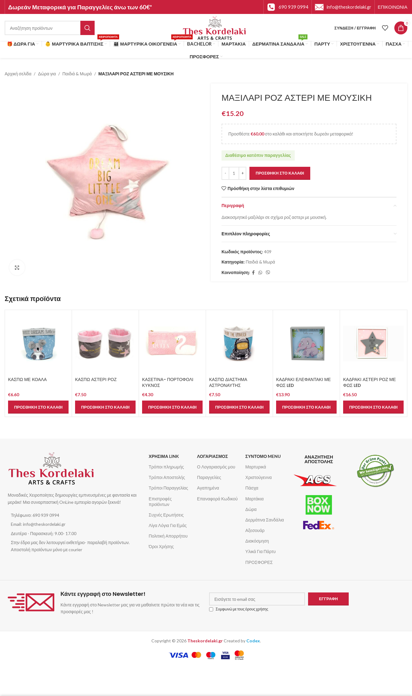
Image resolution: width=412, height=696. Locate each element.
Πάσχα (251, 487)
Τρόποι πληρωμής (166, 466)
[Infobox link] (287, 7)
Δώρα (251, 509)
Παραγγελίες (209, 477)
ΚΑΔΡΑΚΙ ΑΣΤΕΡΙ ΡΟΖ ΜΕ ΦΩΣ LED (369, 382)
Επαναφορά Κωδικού (217, 498)
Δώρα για (47, 73)
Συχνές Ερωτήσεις (166, 514)
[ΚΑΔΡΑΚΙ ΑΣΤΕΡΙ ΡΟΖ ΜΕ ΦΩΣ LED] (373, 343)
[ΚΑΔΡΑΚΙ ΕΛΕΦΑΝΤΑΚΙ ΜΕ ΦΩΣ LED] (306, 343)
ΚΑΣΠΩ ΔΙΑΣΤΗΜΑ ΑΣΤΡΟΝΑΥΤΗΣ (228, 382)
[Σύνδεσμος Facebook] (253, 273)
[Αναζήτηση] (50, 28)
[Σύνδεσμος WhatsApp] (260, 273)
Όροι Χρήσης (161, 546)
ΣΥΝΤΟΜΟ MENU (263, 456)
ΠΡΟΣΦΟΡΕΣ (259, 562)
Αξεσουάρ (255, 530)
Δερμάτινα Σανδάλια (264, 519)
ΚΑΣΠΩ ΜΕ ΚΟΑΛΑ (27, 379)
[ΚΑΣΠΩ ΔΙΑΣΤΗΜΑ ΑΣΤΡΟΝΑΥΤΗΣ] (239, 343)
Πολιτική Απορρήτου (168, 536)
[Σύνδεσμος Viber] (268, 273)
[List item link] (75, 515)
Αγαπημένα (208, 487)
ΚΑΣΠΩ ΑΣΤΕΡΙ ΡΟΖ (96, 379)
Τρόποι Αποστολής (167, 477)
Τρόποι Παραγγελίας (168, 487)
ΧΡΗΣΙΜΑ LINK (164, 456)
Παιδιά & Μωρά (77, 73)
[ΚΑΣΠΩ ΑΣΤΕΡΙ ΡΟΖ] (105, 343)
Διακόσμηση (257, 540)
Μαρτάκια (254, 498)
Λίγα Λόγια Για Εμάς (167, 525)
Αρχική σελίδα (18, 73)
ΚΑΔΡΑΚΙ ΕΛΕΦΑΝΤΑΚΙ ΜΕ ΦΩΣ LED (303, 382)
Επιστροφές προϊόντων (160, 501)
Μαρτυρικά (255, 466)
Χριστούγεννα (258, 477)
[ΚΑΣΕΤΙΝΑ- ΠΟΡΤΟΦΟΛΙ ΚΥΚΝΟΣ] (172, 343)
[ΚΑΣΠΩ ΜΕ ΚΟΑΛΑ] (38, 343)
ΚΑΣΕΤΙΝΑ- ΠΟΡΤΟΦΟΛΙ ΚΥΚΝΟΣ (167, 382)
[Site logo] (214, 27)
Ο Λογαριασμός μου (216, 466)
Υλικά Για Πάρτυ (260, 551)
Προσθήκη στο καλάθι (280, 173)
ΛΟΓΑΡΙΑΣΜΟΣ (212, 456)
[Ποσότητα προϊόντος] (234, 173)
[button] (38, 407)
